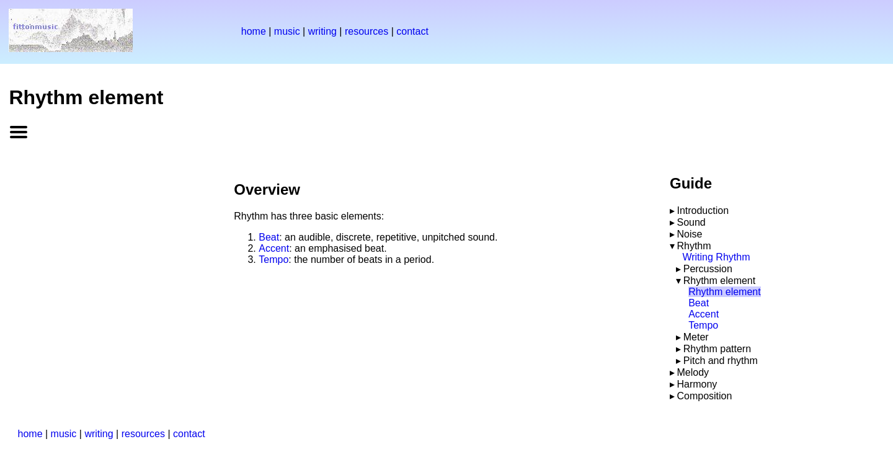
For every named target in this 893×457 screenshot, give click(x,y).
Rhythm (694, 246)
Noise (689, 234)
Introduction (703, 210)
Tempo (273, 259)
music (287, 31)
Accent (274, 248)
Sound (691, 222)
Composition (704, 396)
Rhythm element (719, 280)
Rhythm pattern (717, 349)
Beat (269, 237)
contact (412, 31)
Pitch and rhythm (720, 360)
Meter (696, 337)
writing (322, 31)
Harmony (697, 384)
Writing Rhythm (716, 257)
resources (366, 31)
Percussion (707, 269)
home (253, 31)
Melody (693, 372)
